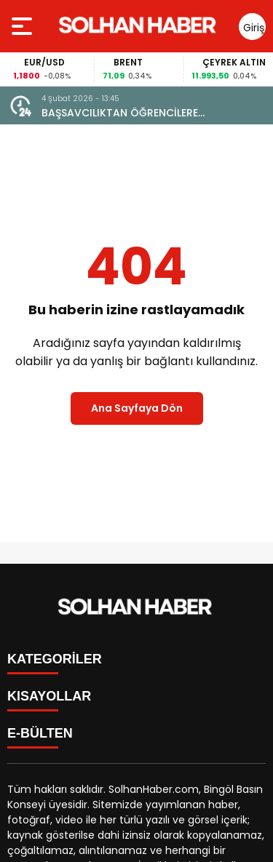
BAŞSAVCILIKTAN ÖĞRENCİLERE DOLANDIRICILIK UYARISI (119, 113)
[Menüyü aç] (23, 26)
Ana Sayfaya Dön (137, 408)
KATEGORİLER (54, 659)
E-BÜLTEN (40, 733)
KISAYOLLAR (49, 696)
